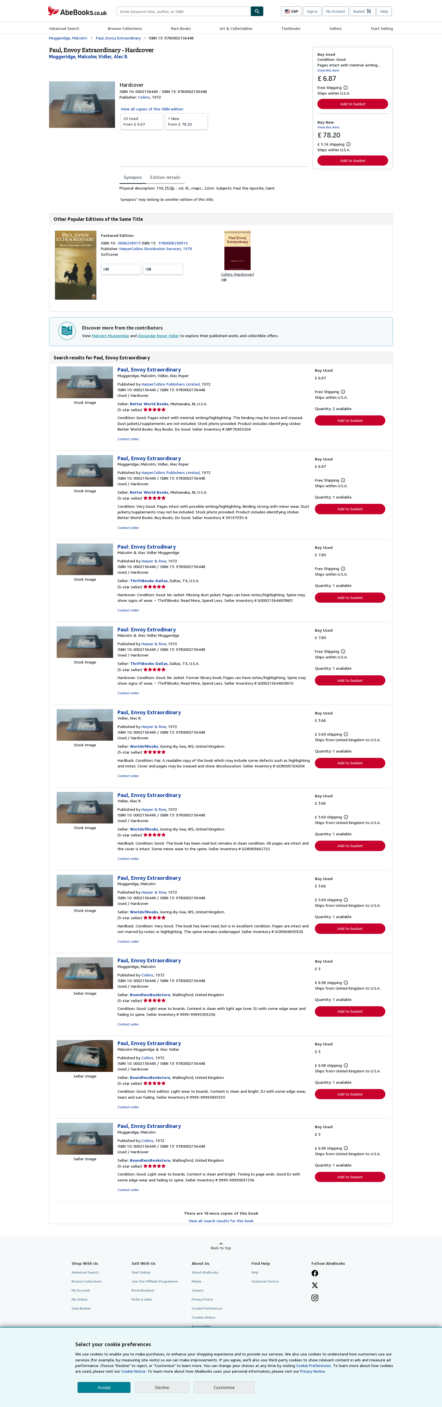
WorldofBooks (144, 746)
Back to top (221, 1247)
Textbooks (290, 28)
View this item (328, 70)
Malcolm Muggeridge (110, 335)
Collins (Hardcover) (237, 274)
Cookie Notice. (133, 1371)
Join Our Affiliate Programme (155, 1281)
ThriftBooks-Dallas (149, 580)
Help (384, 11)
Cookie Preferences (207, 1308)
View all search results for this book (221, 1220)
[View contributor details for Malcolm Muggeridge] (72, 56)
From (142, 121)
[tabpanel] (214, 193)
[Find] (257, 11)
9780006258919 (173, 243)
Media (196, 1281)
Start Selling (382, 28)
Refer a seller (142, 1299)
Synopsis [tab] (133, 177)
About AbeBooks (205, 1272)
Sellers (336, 28)
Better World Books (149, 403)
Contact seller (128, 439)
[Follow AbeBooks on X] (314, 1286)
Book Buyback (143, 1290)
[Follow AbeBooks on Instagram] (314, 1298)
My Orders (80, 1299)
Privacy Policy (202, 1299)
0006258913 (130, 243)
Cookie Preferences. (314, 1365)
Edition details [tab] (165, 177)
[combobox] (184, 11)
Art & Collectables (236, 28)
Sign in (312, 11)
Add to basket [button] (353, 103)
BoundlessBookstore (150, 994)
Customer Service (265, 1281)
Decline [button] (162, 1387)
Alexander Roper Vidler (158, 335)
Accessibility (201, 1326)
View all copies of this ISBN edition (152, 108)
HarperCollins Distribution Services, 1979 (156, 248)
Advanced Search (64, 28)
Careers (198, 1290)
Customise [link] (224, 1387)
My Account (335, 11)
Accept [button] (104, 1387)
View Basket (81, 1308)
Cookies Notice (203, 1317)
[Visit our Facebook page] (314, 1273)
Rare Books (181, 28)
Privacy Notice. (313, 1371)
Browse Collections (125, 28)
